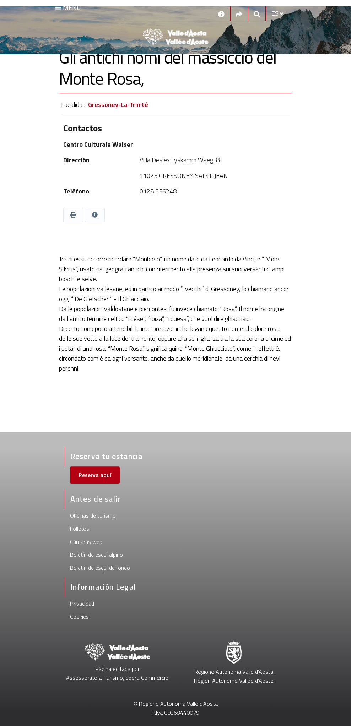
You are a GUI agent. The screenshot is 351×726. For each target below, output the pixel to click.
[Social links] (239, 13)
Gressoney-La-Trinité (118, 104)
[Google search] (257, 13)
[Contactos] (221, 13)
